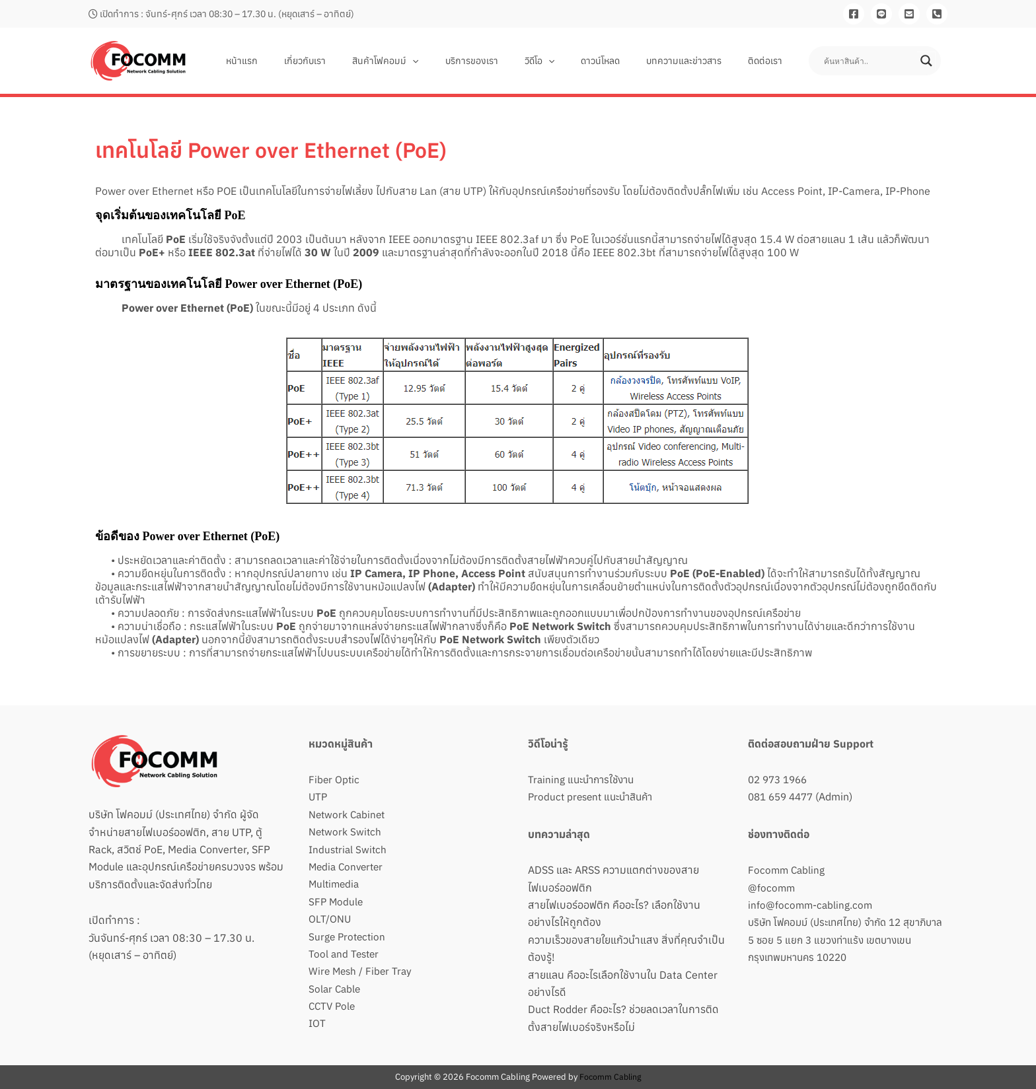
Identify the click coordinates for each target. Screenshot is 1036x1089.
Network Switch (346, 831)
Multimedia (335, 883)
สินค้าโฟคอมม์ (429, 61)
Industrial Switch (349, 849)
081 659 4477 (783, 796)
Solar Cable (336, 988)
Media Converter (348, 866)
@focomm (772, 887)
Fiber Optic (335, 779)
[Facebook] (853, 13)
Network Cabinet (348, 814)
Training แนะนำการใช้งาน (584, 779)
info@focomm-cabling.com (811, 904)
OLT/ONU (330, 918)
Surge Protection (348, 936)
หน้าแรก (301, 61)
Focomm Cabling (787, 869)
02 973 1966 (780, 779)
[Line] (881, 13)
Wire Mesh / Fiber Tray (362, 970)
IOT (317, 1023)
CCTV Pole (333, 1005)
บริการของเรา (507, 61)
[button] (456, 61)
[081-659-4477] (936, 13)
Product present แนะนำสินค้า (594, 796)
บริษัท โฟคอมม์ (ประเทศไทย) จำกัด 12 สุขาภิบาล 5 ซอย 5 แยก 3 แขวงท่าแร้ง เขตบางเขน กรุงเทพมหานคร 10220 (840, 939)
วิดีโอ (567, 61)
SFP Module (337, 901)
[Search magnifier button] (926, 61)
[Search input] (869, 61)
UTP (318, 796)
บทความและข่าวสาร (695, 61)
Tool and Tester (345, 953)
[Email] (909, 13)
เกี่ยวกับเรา (356, 61)
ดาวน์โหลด (620, 61)
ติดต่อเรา (769, 61)
